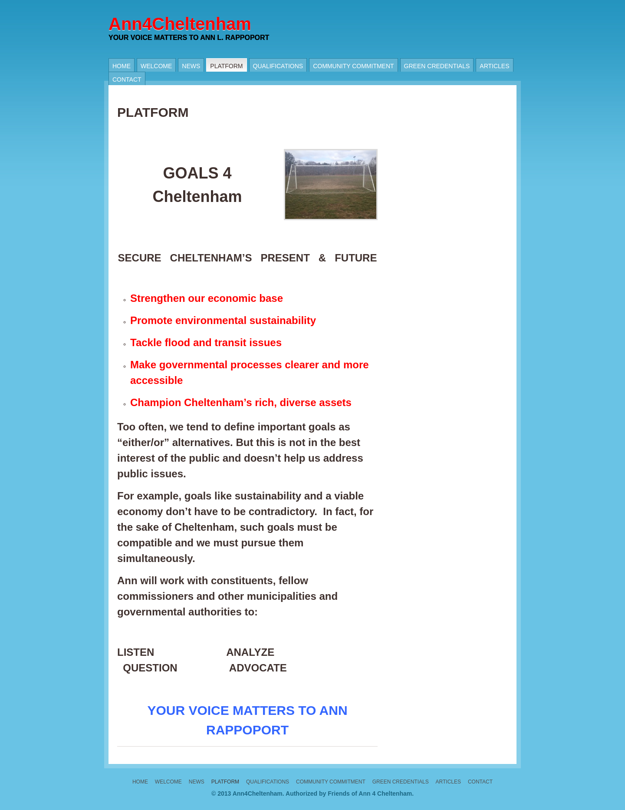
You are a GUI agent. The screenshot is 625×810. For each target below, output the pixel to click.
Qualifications (278, 66)
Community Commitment (353, 66)
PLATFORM (226, 66)
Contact (126, 79)
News (191, 66)
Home (121, 66)
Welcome (156, 66)
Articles (494, 66)
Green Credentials (437, 66)
